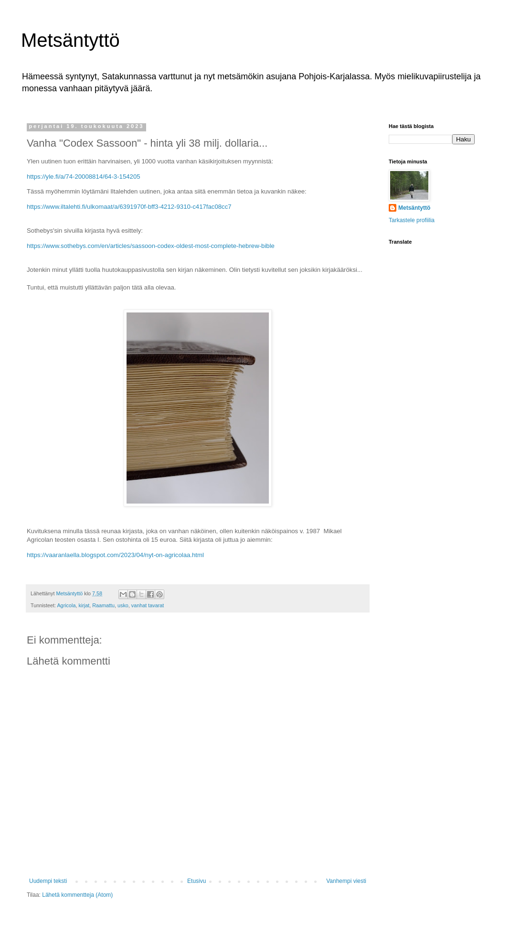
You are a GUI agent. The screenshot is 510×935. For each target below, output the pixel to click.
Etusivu (196, 881)
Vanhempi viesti (346, 881)
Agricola (66, 605)
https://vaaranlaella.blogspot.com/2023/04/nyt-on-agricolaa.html (115, 555)
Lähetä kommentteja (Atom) (77, 895)
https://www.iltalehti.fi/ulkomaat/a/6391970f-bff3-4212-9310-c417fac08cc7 (129, 206)
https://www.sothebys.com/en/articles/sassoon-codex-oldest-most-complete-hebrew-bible (151, 245)
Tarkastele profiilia (412, 220)
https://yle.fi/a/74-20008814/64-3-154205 (83, 176)
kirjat (83, 605)
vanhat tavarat (147, 605)
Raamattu (103, 605)
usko (122, 605)
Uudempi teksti (48, 881)
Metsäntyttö (70, 40)
